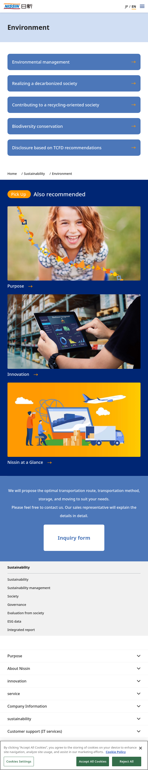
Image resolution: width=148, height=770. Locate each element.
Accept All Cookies (92, 763)
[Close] (140, 750)
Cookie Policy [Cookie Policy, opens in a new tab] (116, 754)
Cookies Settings (18, 763)
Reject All (127, 763)
